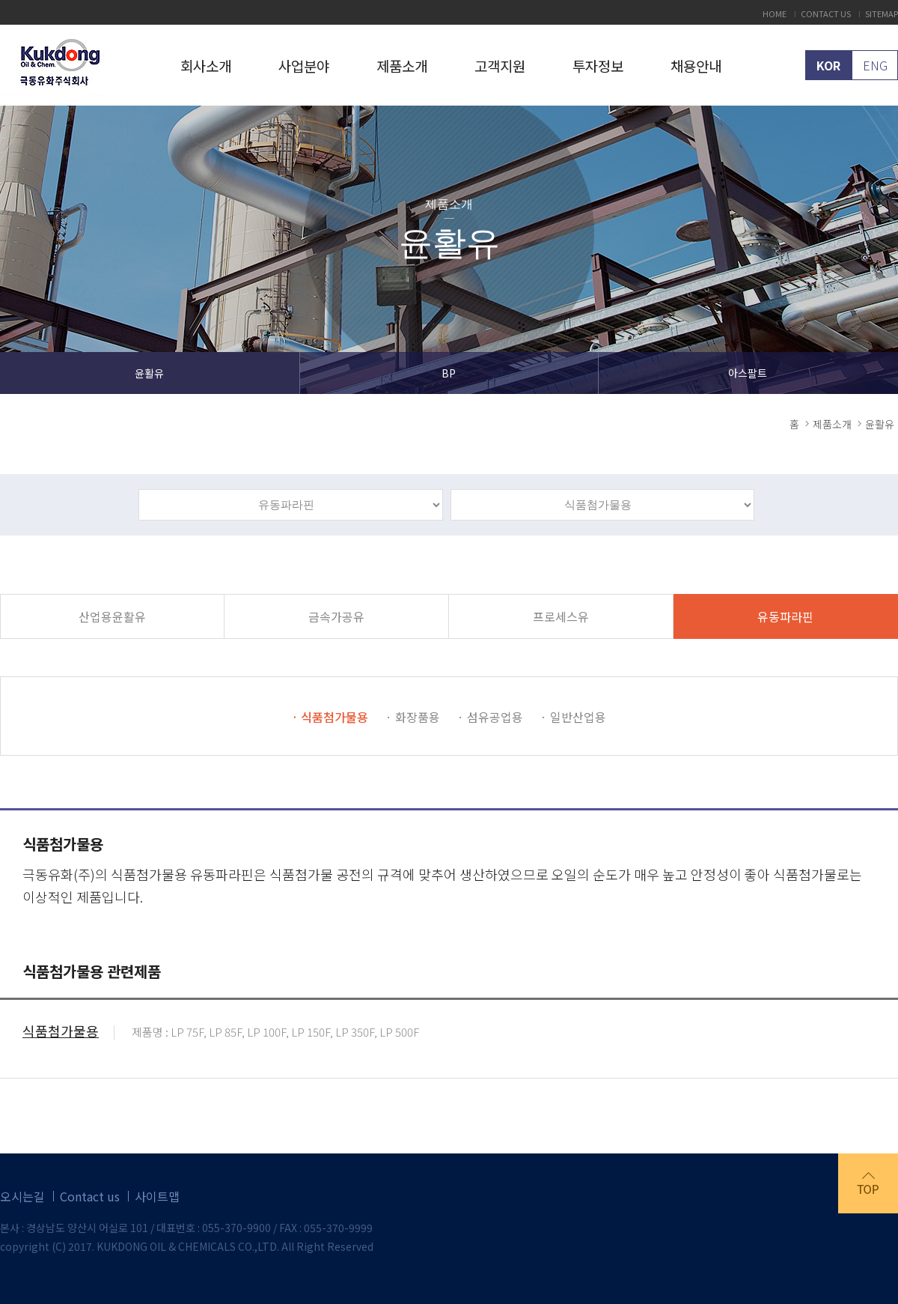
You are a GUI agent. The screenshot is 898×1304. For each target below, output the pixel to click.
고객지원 (499, 65)
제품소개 (401, 65)
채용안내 (696, 65)
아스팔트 (747, 373)
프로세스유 (561, 616)
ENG (875, 65)
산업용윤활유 (112, 616)
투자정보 (597, 65)
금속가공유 (336, 616)
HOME (774, 14)
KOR (828, 65)
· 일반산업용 (573, 717)
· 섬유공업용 (490, 717)
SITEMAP (881, 14)
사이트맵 (157, 1196)
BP (449, 373)
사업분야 (303, 65)
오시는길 (22, 1196)
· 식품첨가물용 (330, 717)
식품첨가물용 (60, 1032)
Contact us (90, 1196)
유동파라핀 (785, 616)
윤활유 (149, 373)
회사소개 (205, 65)
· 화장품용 (412, 717)
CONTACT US (826, 14)
